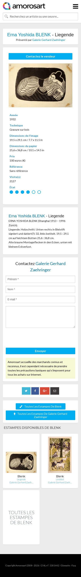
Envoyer (40, 351)
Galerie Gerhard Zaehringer (48, 39)
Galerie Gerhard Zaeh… (21, 482)
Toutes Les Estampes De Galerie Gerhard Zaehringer (40, 415)
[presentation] (35, 338)
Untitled (60, 479)
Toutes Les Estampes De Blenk (41, 406)
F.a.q (74, 565)
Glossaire (65, 565)
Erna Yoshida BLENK (29, 34)
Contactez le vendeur (40, 56)
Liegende (21, 479)
